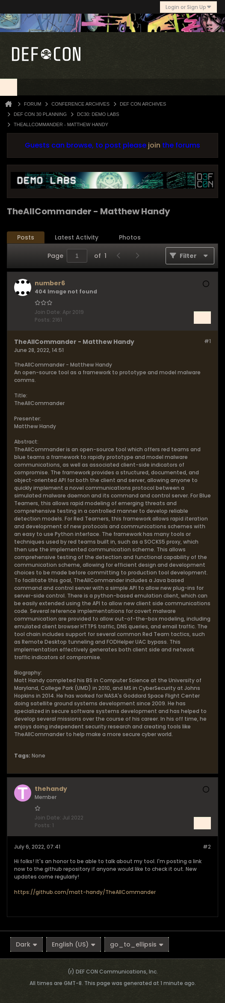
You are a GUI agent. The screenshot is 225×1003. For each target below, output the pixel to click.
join (154, 145)
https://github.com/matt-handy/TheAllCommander (85, 892)
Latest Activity (76, 237)
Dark (26, 944)
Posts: (43, 319)
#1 (207, 341)
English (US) (73, 944)
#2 (207, 846)
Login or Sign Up (188, 7)
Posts (25, 237)
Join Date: (48, 312)
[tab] (25, 237)
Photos (130, 237)
